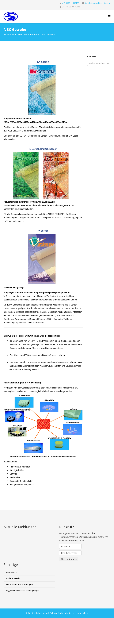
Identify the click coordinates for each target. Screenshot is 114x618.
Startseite (22, 34)
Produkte (34, 34)
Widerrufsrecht (12, 578)
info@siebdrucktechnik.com (97, 3)
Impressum (11, 572)
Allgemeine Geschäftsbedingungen (22, 590)
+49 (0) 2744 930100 (70, 3)
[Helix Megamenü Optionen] (109, 16)
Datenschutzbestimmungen (19, 584)
